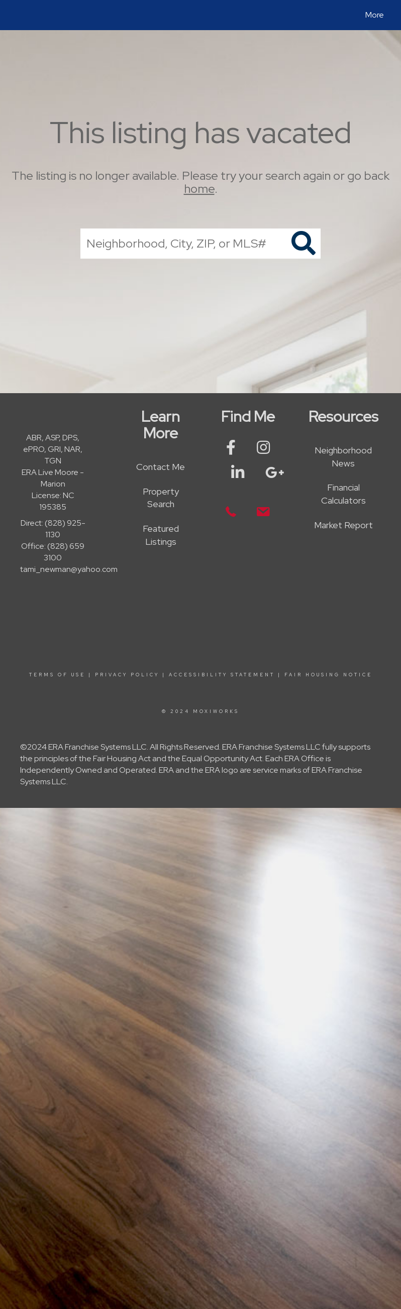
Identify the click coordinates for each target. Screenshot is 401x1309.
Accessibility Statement (222, 675)
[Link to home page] (17, 15)
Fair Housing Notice (328, 675)
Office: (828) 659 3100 (52, 552)
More (374, 15)
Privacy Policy (127, 675)
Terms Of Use (57, 675)
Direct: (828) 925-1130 (53, 529)
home (199, 189)
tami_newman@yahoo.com (69, 569)
